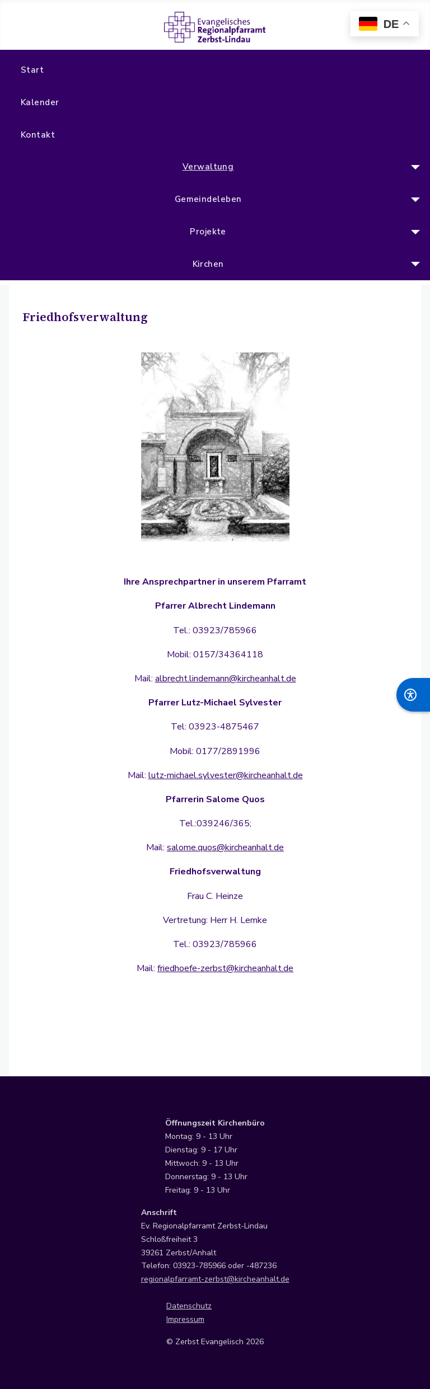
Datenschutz (189, 1306)
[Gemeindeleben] (413, 199)
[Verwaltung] (413, 167)
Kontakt (38, 134)
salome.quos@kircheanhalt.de (225, 847)
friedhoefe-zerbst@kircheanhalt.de (225, 968)
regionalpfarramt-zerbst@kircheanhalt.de (215, 1279)
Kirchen (208, 264)
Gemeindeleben (208, 199)
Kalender (40, 102)
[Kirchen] (413, 264)
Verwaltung (208, 166)
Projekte (208, 231)
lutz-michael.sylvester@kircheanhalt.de (225, 775)
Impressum (185, 1319)
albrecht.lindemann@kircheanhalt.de (225, 678)
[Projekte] (413, 232)
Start (32, 70)
